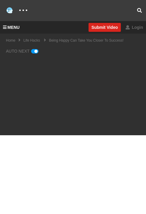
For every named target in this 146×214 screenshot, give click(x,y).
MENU (11, 27)
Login (134, 27)
